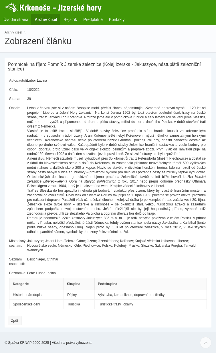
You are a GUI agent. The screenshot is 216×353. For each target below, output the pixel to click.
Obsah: (14, 108)
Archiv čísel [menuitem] (48, 19)
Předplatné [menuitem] (93, 19)
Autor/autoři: (18, 81)
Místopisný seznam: (17, 243)
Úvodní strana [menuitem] (15, 19)
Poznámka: (17, 273)
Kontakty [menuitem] (116, 19)
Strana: (14, 99)
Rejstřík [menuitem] (70, 19)
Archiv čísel (13, 32)
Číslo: (13, 90)
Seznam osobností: (17, 261)
